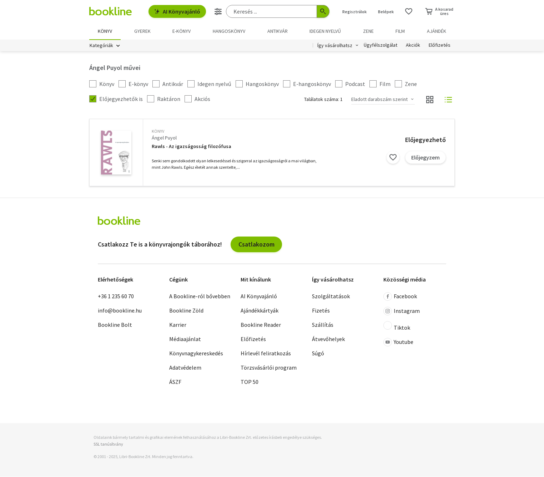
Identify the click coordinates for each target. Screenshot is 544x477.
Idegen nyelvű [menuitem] (325, 31)
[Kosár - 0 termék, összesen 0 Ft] (439, 11)
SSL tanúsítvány (108, 444)
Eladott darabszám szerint (379, 99)
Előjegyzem (425, 157)
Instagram (401, 311)
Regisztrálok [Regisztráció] (354, 11)
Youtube (398, 342)
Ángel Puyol (164, 138)
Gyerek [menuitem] (142, 31)
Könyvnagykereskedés (196, 353)
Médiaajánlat (185, 339)
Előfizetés (439, 46)
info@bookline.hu (120, 310)
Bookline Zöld (186, 310)
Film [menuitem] (400, 31)
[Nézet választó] (429, 99)
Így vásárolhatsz (334, 45)
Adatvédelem (185, 367)
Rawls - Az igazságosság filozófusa (191, 147)
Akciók (413, 46)
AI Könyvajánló (177, 11)
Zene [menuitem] (368, 31)
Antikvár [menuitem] (277, 31)
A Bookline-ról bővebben (199, 296)
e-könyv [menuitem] (181, 31)
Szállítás (322, 325)
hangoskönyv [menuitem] (229, 31)
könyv (158, 131)
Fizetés (321, 310)
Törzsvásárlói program (269, 367)
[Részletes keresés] (218, 11)
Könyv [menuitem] (105, 31)
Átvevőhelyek (328, 339)
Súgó (318, 353)
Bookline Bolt (115, 325)
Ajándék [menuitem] (436, 31)
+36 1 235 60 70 (116, 296)
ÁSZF (175, 382)
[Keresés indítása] (323, 11)
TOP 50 (249, 382)
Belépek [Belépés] (386, 11)
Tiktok (396, 326)
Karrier (177, 325)
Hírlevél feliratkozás (266, 353)
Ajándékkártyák (259, 310)
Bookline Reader (261, 325)
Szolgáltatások (331, 296)
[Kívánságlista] (408, 11)
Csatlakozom (256, 244)
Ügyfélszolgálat (380, 46)
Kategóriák (101, 45)
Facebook (400, 297)
